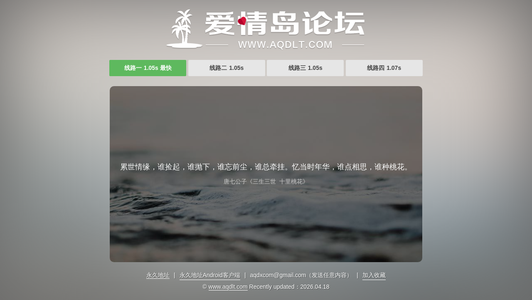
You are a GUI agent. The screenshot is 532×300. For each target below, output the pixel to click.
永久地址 (158, 275)
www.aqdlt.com (228, 286)
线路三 (305, 67)
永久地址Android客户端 (210, 275)
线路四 (384, 67)
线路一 (148, 67)
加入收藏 (374, 275)
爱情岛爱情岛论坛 (266, 29)
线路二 (226, 67)
